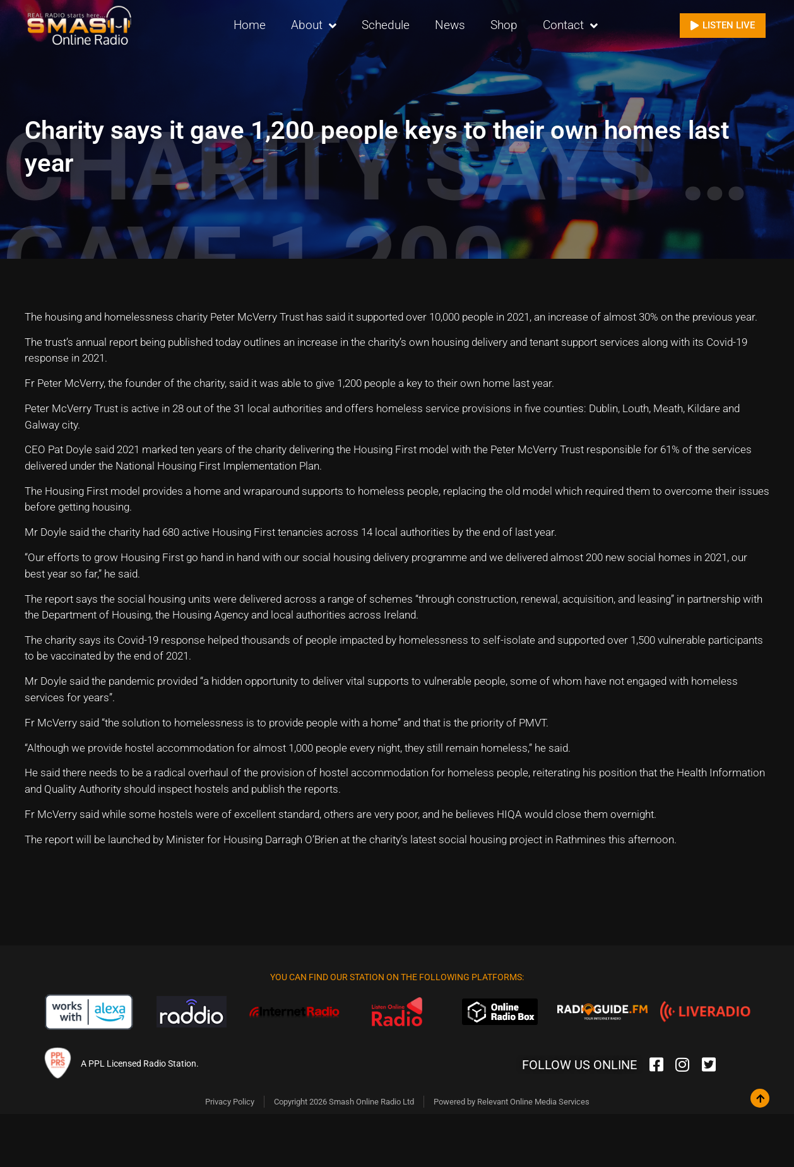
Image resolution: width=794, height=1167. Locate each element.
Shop (504, 25)
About (313, 25)
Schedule (386, 25)
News (450, 25)
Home (250, 25)
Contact (570, 25)
